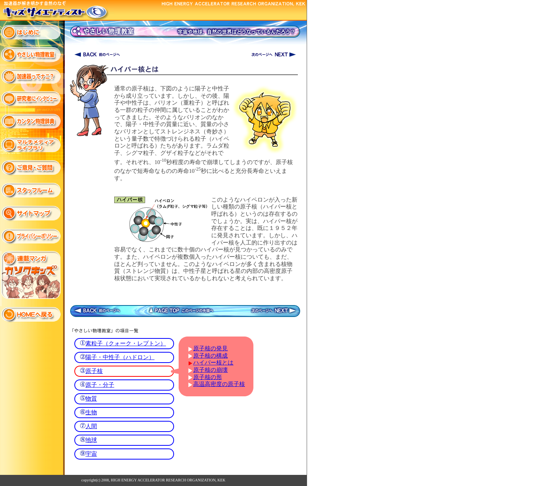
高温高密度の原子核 (219, 384)
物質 (91, 399)
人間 (91, 426)
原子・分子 (99, 385)
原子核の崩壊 (210, 370)
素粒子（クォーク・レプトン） (125, 343)
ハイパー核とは (213, 363)
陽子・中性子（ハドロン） (119, 357)
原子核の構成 (210, 356)
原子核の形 (207, 377)
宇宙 (91, 454)
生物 (91, 412)
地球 (91, 440)
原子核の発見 (210, 348)
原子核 (94, 371)
